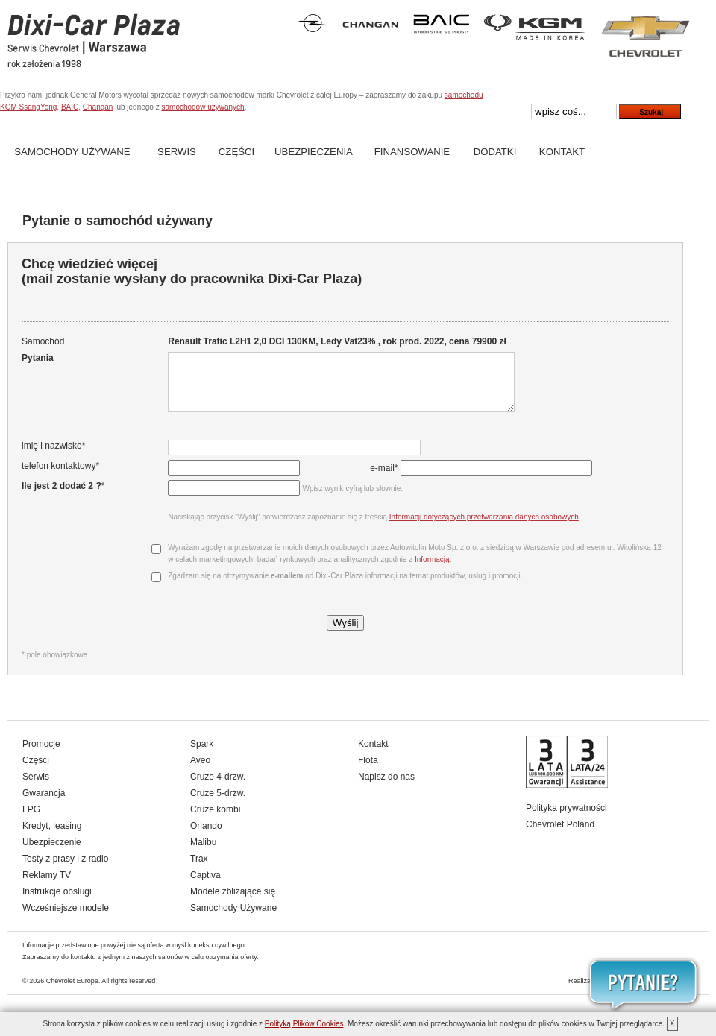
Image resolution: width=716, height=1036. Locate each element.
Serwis (176, 151)
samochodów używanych (202, 107)
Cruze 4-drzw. (217, 788)
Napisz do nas (386, 788)
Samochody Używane (72, 151)
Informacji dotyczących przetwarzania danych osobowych (482, 528)
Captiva (205, 886)
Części (236, 151)
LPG (31, 820)
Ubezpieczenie (51, 853)
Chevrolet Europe (72, 992)
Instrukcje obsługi (57, 902)
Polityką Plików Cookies (304, 1024)
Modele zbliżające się (232, 902)
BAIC (69, 107)
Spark (201, 755)
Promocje (41, 755)
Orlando (206, 837)
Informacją (430, 570)
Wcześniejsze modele (65, 919)
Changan (98, 107)
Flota (368, 771)
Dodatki (495, 151)
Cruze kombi (215, 820)
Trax (199, 870)
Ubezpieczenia (313, 151)
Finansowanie (412, 151)
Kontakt (562, 151)
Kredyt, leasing (51, 837)
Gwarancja (43, 804)
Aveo (200, 771)
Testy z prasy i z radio (65, 870)
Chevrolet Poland (560, 835)
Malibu (203, 853)
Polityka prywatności (566, 819)
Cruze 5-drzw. (217, 804)
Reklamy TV (46, 886)
